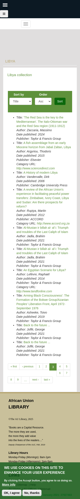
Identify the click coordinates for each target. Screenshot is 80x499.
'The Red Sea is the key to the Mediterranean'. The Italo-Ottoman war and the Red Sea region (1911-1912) (41, 122)
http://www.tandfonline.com (34, 291)
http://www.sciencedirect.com (35, 168)
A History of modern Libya (40, 172)
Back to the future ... (37, 325)
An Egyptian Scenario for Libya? (44, 270)
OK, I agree (12, 493)
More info (8, 484)
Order (43, 94)
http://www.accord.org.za (53, 223)
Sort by (19, 94)
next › (35, 379)
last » (47, 379)
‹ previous (27, 366)
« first (14, 366)
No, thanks (32, 493)
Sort (60, 101)
